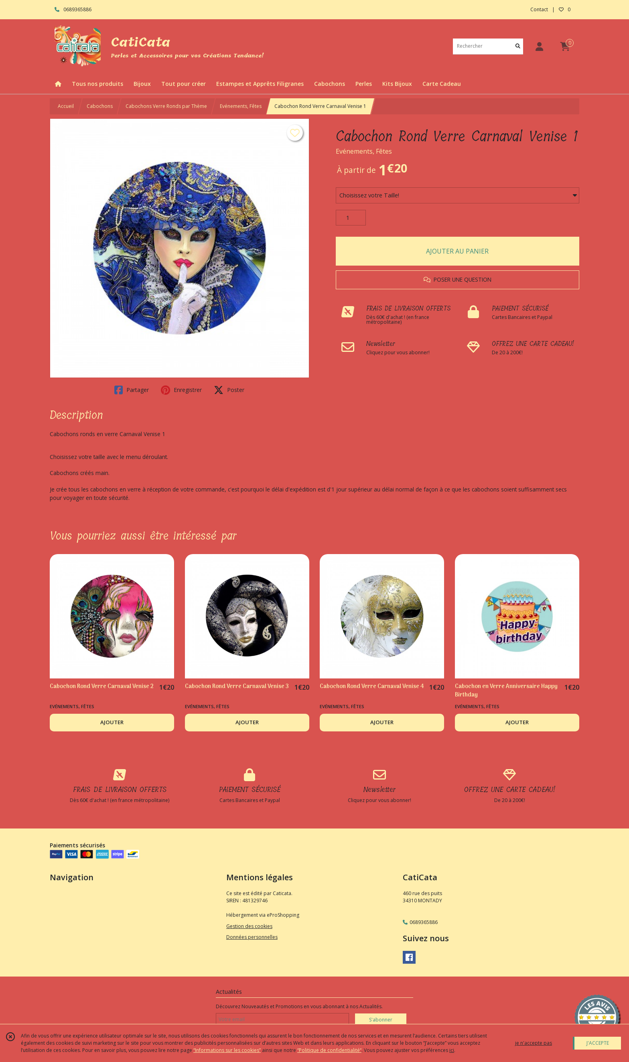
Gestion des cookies (249, 926)
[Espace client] (539, 46)
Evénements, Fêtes (241, 106)
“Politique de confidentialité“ (329, 1050)
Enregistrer (181, 390)
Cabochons (100, 106)
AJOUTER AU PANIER (457, 251)
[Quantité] (351, 218)
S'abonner (380, 1019)
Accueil (66, 106)
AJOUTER (112, 722)
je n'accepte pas (533, 1043)
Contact (539, 9)
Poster (229, 390)
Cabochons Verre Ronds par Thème (166, 106)
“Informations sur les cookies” (227, 1050)
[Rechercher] (518, 46)
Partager (131, 390)
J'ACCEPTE (597, 1043)
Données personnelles (252, 937)
